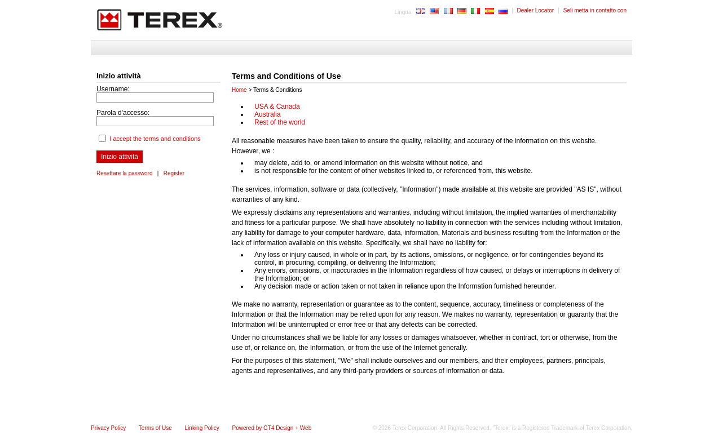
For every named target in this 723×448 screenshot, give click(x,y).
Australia (267, 114)
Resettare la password (124, 173)
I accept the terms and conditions (154, 138)
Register (174, 173)
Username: (113, 89)
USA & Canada (277, 106)
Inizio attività (119, 157)
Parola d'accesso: (122, 113)
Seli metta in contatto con (595, 10)
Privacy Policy (108, 428)
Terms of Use (155, 428)
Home (239, 90)
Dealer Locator (535, 10)
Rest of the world (279, 122)
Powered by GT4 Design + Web (271, 428)
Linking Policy (202, 428)
